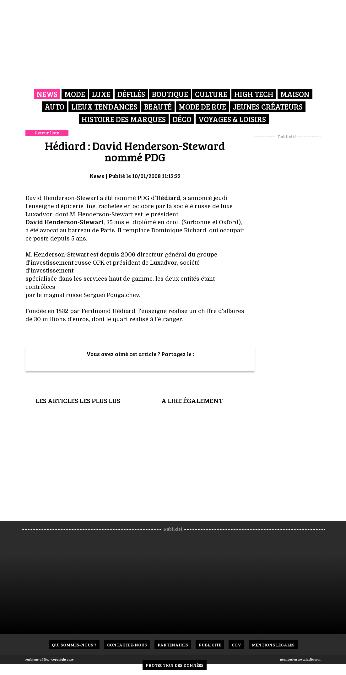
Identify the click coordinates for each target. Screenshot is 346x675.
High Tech (253, 94)
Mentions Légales (273, 645)
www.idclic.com (309, 659)
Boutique (170, 94)
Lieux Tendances (104, 106)
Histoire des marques (124, 119)
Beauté (158, 106)
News (47, 94)
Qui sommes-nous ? (74, 645)
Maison (295, 94)
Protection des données (174, 665)
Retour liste (47, 133)
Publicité (210, 645)
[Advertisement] (295, 234)
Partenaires (173, 645)
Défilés (131, 94)
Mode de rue (202, 106)
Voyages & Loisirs (232, 119)
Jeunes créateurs (268, 106)
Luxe (101, 94)
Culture (211, 94)
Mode (74, 94)
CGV (236, 645)
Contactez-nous (127, 645)
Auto (54, 106)
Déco (182, 119)
